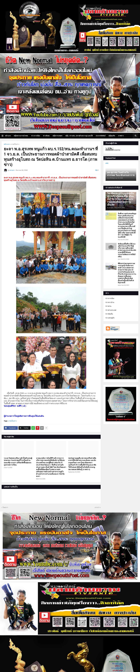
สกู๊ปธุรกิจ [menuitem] (111, 136)
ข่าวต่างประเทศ (111, 310)
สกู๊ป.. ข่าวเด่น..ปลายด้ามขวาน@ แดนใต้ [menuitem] (79, 136)
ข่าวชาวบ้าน (110, 302)
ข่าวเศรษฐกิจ (110, 318)
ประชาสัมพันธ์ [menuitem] (100, 136)
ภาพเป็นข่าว (15, 144)
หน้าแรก (7, 144)
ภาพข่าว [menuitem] (121, 136)
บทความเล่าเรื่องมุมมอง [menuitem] (14, 141)
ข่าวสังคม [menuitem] (46, 136)
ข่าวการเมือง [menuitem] (35, 136)
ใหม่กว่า (5, 507)
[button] (3, 136)
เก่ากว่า (97, 507)
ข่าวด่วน (108, 306)
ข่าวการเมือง (110, 298)
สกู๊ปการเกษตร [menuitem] (57, 136)
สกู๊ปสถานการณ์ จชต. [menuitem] (21, 136)
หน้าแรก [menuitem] (8, 136)
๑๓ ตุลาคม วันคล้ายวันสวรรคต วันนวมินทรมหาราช (121, 174)
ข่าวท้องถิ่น (109, 314)
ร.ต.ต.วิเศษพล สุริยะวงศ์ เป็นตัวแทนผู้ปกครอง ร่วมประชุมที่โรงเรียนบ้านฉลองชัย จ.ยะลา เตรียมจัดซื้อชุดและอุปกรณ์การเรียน (18, 461)
